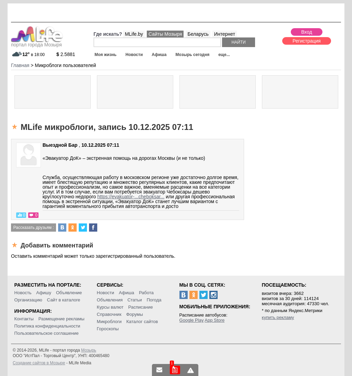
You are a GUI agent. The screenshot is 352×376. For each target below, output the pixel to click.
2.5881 (65, 54)
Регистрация (307, 41)
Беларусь (197, 34)
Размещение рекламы (61, 318)
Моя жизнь (106, 54)
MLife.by (134, 34)
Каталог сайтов (142, 321)
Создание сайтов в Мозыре (39, 363)
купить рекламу (278, 317)
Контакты (24, 318)
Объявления (110, 299)
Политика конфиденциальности (47, 326)
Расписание (140, 307)
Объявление (69, 292)
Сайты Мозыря (165, 34)
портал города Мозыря (37, 42)
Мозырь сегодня (193, 54)
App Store (214, 320)
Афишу (43, 292)
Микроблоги (109, 321)
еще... (224, 54)
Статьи (135, 299)
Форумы (134, 314)
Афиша (159, 54)
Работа (146, 292)
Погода (154, 299)
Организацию (28, 299)
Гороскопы (108, 328)
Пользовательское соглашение (46, 333)
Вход (306, 32)
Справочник (109, 314)
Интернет (224, 34)
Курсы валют (110, 307)
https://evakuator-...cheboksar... (130, 196)
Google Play (191, 320)
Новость (23, 292)
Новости (134, 54)
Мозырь (88, 350)
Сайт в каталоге (63, 299)
